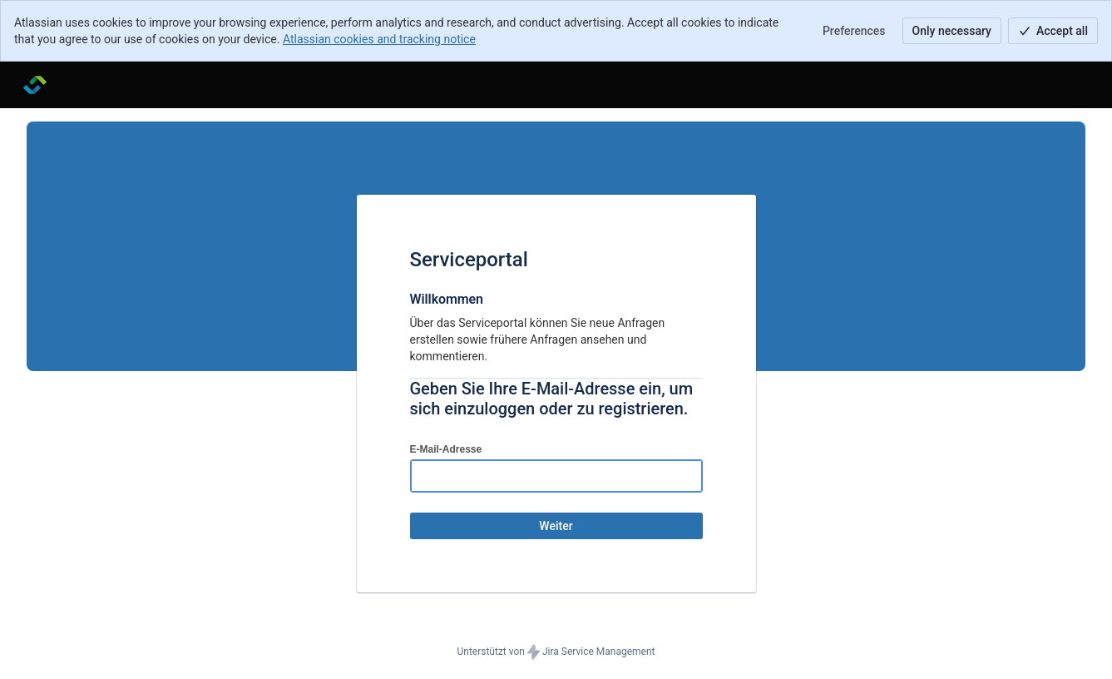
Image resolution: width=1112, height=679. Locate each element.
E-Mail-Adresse (446, 449)
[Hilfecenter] (35, 85)
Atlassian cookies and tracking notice (379, 39)
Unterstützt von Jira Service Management (556, 652)
